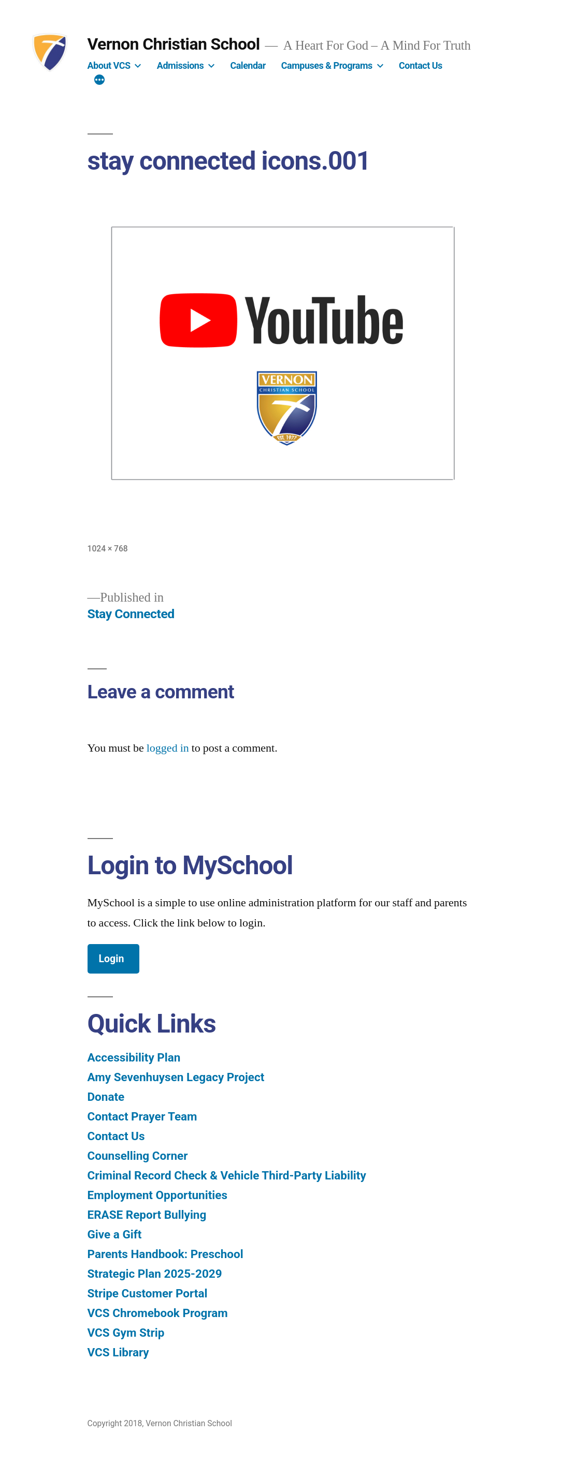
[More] (99, 81)
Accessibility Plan (134, 1057)
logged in (168, 748)
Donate (106, 1096)
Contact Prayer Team (142, 1116)
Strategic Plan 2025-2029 (155, 1273)
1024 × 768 (108, 549)
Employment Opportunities (157, 1195)
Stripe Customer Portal (148, 1293)
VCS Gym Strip (126, 1332)
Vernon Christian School (174, 44)
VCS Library (118, 1352)
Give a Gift (115, 1234)
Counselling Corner (138, 1155)
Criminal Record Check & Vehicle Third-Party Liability (227, 1175)
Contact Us (420, 65)
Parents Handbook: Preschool (165, 1254)
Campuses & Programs (326, 65)
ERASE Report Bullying (147, 1214)
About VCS (109, 65)
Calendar (247, 65)
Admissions (180, 65)
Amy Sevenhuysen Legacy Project (176, 1077)
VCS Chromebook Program (158, 1313)
